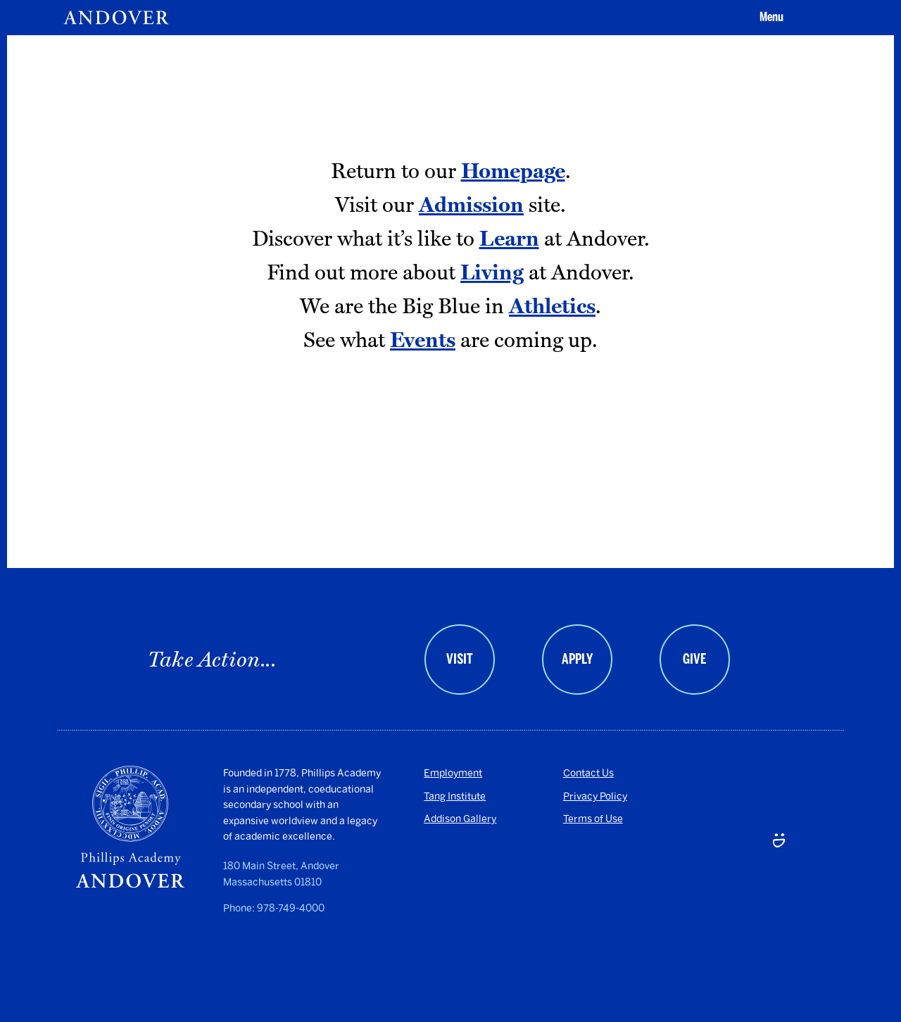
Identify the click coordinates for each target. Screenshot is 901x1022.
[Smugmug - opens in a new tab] (792, 873)
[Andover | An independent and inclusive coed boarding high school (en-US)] (116, 18)
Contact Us (588, 773)
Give (694, 658)
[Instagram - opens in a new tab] (714, 798)
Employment (453, 773)
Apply (577, 658)
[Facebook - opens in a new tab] (753, 798)
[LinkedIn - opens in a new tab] (753, 873)
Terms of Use (593, 819)
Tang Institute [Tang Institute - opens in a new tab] (455, 796)
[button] (769, 17)
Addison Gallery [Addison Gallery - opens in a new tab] (460, 819)
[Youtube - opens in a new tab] (714, 873)
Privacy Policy (595, 796)
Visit (459, 658)
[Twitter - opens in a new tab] (792, 798)
